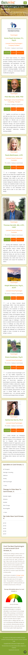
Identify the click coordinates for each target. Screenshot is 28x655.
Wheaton (5, 499)
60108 (4, 531)
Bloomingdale (6, 508)
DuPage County (20, 575)
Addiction (5, 475)
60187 (4, 534)
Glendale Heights (7, 496)
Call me (13, 52)
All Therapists (6, 469)
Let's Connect (7, 52)
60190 (4, 525)
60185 (4, 528)
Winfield (5, 502)
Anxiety (5, 478)
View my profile (20, 52)
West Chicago (6, 505)
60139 (4, 523)
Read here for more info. (14, 650)
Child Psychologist (7, 481)
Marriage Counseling (8, 472)
